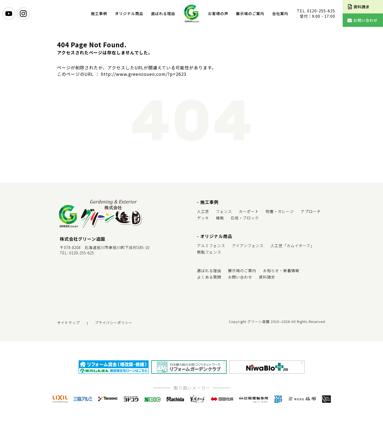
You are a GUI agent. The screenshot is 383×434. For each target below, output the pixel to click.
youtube (9, 13)
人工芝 (203, 211)
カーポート (249, 211)
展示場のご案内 (250, 13)
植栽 (220, 217)
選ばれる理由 (163, 13)
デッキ (203, 217)
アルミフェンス (211, 245)
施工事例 (99, 13)
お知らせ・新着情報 (281, 270)
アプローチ (311, 211)
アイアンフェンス (248, 245)
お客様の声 (218, 13)
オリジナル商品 (129, 13)
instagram (23, 13)
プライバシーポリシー (113, 322)
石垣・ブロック (245, 217)
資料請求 (267, 277)
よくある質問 (209, 277)
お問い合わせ (240, 277)
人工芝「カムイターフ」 (292, 245)
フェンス (224, 211)
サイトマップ (68, 322)
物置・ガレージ (280, 211)
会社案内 (280, 13)
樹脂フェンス (209, 252)
